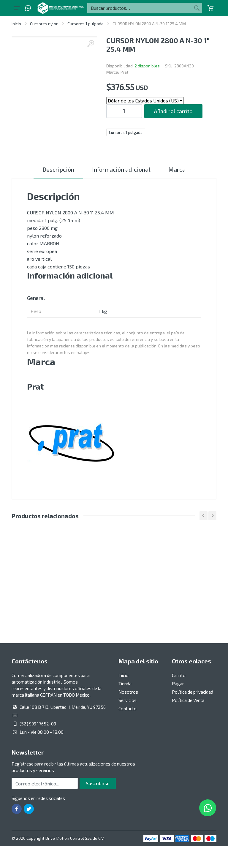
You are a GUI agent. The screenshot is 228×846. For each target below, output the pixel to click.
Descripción (58, 169)
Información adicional (121, 169)
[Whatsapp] (28, 8)
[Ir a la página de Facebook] (17, 809)
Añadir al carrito (173, 111)
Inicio (16, 23)
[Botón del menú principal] (17, 8)
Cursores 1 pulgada (85, 23)
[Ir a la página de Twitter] (29, 809)
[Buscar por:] (139, 8)
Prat (125, 72)
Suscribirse (98, 783)
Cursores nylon (44, 23)
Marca (177, 169)
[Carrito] (210, 8)
